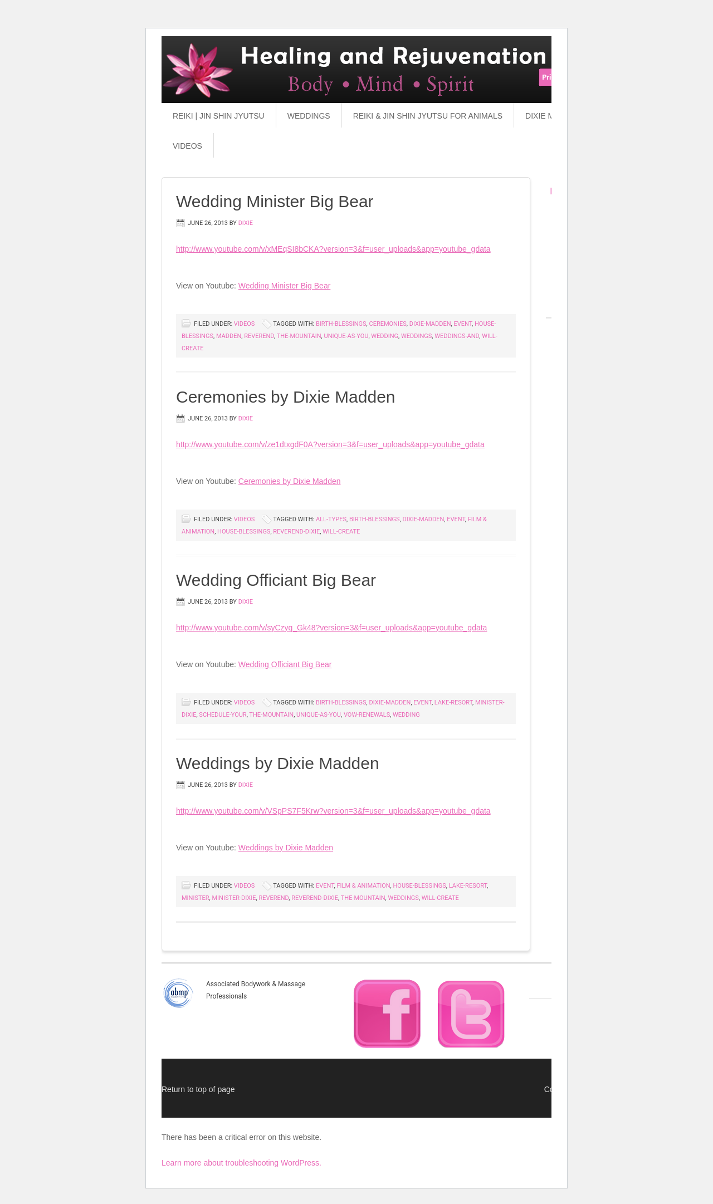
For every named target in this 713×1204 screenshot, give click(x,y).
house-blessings (243, 531)
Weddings (308, 115)
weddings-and (456, 336)
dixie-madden (430, 323)
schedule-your (222, 714)
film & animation (363, 885)
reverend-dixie (296, 531)
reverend (259, 336)
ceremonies (388, 323)
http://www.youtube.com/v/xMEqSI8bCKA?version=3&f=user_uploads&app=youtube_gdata (333, 248)
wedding (384, 336)
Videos (187, 145)
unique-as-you (346, 336)
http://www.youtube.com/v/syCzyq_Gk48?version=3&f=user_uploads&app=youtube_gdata (331, 627)
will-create (341, 531)
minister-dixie (234, 898)
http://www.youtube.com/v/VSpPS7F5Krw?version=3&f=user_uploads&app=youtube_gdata (333, 810)
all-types (331, 519)
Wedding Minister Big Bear (275, 201)
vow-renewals (367, 714)
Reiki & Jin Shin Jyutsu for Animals (427, 115)
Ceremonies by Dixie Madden (285, 397)
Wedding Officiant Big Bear (276, 580)
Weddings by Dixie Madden (277, 763)
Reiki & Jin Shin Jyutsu (329, 83)
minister (195, 898)
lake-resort (453, 702)
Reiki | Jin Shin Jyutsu (219, 115)
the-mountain (299, 336)
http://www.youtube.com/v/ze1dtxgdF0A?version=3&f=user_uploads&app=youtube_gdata (330, 444)
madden (228, 336)
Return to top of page (198, 1089)
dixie (245, 223)
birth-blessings (341, 323)
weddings (416, 336)
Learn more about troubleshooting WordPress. (241, 1162)
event (462, 323)
